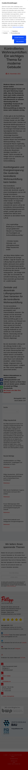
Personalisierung (14, 33)
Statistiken (14, 31)
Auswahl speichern (19, 37)
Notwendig (5, 31)
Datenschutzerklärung (17, 27)
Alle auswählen (20, 41)
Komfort (5, 33)
